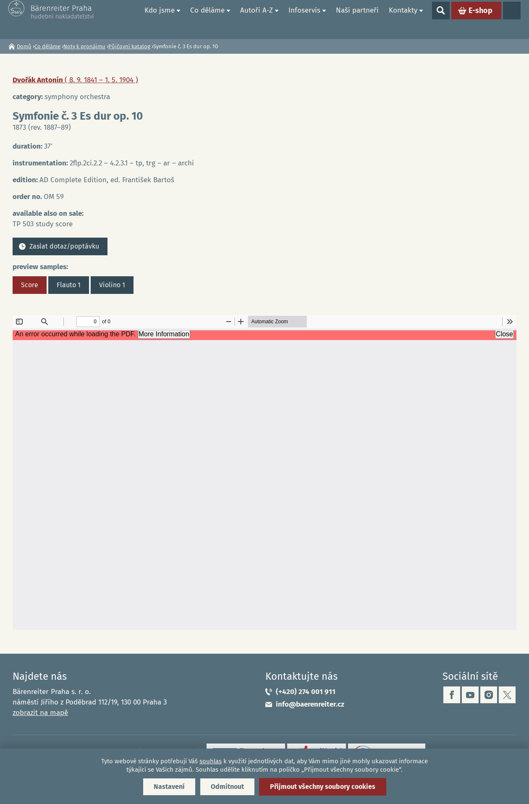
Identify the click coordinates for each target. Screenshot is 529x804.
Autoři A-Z (256, 19)
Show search (441, 19)
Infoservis (304, 19)
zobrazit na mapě (40, 712)
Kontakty (403, 19)
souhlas (210, 761)
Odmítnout (227, 787)
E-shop (480, 19)
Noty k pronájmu (84, 46)
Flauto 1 (69, 285)
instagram (488, 694)
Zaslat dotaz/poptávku (64, 246)
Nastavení (169, 787)
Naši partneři (357, 19)
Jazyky (512, 19)
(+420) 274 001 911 (305, 691)
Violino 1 (112, 285)
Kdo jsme (159, 19)
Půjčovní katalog (129, 46)
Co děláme (207, 19)
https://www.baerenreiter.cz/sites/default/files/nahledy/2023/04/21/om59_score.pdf (264, 472)
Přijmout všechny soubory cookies (322, 787)
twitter (507, 694)
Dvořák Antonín (75, 80)
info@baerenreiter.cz (310, 704)
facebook (451, 694)
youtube (470, 694)
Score (29, 285)
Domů (129, 19)
